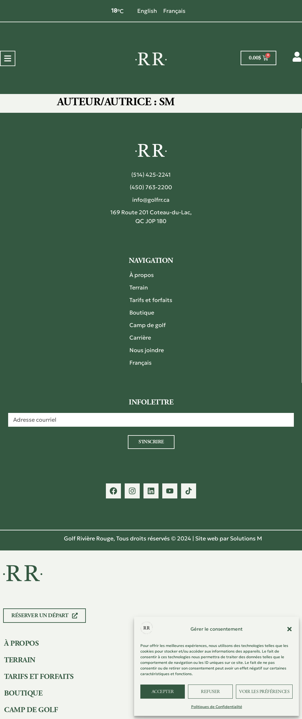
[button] (289, 629)
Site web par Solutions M (228, 538)
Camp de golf (147, 325)
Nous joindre (146, 350)
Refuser (210, 692)
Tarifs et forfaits (150, 300)
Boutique (141, 312)
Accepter (163, 692)
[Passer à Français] (174, 10)
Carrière (140, 337)
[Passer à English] (147, 10)
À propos (141, 275)
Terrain (138, 287)
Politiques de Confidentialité (216, 706)
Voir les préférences (264, 692)
